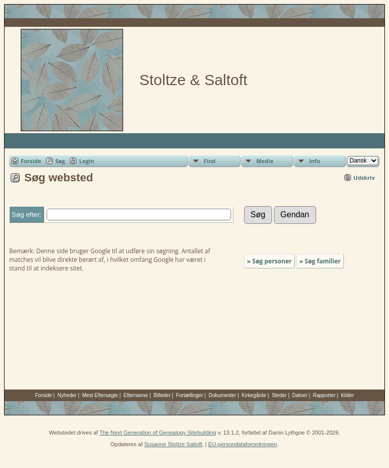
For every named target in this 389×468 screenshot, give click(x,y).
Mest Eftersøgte (100, 395)
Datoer (299, 395)
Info (314, 161)
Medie (265, 161)
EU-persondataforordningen (242, 444)
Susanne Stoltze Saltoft (173, 444)
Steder (278, 395)
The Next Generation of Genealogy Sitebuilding (157, 433)
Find (210, 161)
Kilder (347, 395)
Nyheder (67, 395)
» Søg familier (320, 261)
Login (86, 161)
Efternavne (136, 395)
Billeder (161, 395)
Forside (31, 161)
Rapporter (324, 395)
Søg (60, 161)
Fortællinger (189, 395)
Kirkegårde (254, 395)
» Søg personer (269, 261)
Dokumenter (222, 395)
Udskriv (364, 177)
